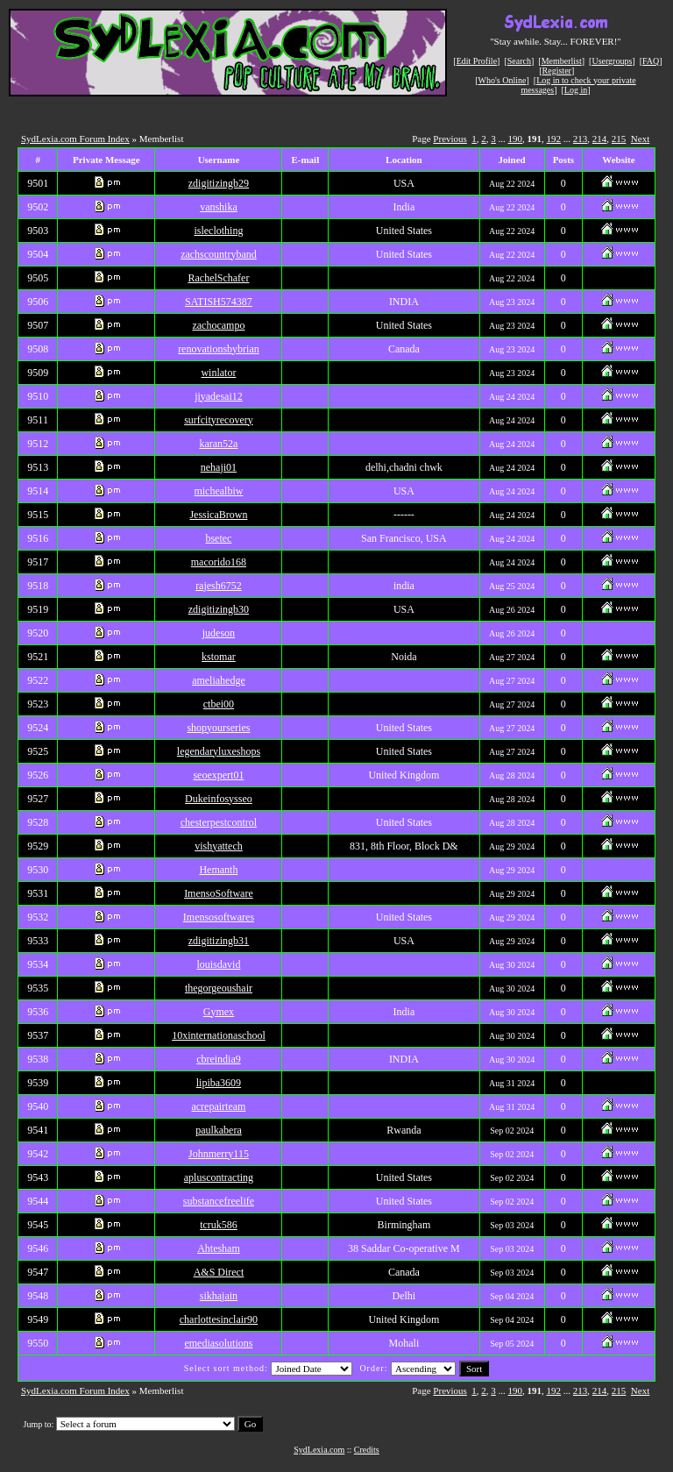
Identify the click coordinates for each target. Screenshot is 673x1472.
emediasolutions (218, 1343)
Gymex (218, 1012)
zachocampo (218, 325)
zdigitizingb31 (218, 941)
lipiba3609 (218, 1083)
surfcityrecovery (218, 420)
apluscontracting (218, 1177)
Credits (366, 1449)
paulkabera (218, 1130)
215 (619, 138)
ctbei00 (218, 704)
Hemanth (218, 870)
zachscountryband (219, 254)
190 (515, 138)
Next (640, 138)
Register (556, 70)
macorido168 (218, 562)
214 (599, 138)
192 (554, 138)
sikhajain (218, 1296)
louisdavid (218, 964)
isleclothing (218, 230)
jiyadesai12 (219, 396)
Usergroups (612, 61)
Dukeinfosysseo (218, 799)
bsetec (218, 538)
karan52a (218, 443)
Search (519, 61)
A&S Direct (219, 1272)
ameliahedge (218, 680)
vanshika (218, 207)
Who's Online (502, 80)
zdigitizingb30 (218, 609)
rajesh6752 (218, 586)
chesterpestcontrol (219, 822)
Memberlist (562, 61)
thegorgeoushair (218, 988)
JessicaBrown (218, 514)
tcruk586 (218, 1225)
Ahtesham (218, 1248)
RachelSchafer (218, 278)
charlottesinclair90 (219, 1319)
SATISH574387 (218, 301)
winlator (218, 372)
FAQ (650, 61)
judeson (218, 633)
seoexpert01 (218, 775)
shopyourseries (218, 728)
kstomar (219, 657)
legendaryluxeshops (218, 751)
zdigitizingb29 (218, 183)
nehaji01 (219, 467)
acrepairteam (218, 1106)
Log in (575, 90)
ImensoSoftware (218, 893)
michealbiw (218, 491)
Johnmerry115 (218, 1154)
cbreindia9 (218, 1059)
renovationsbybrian (218, 349)
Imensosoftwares (218, 917)
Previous (450, 138)
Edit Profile (477, 61)
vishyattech (219, 846)
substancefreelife (218, 1201)
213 (580, 138)
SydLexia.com (319, 1449)
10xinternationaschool (219, 1035)
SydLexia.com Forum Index (75, 138)
